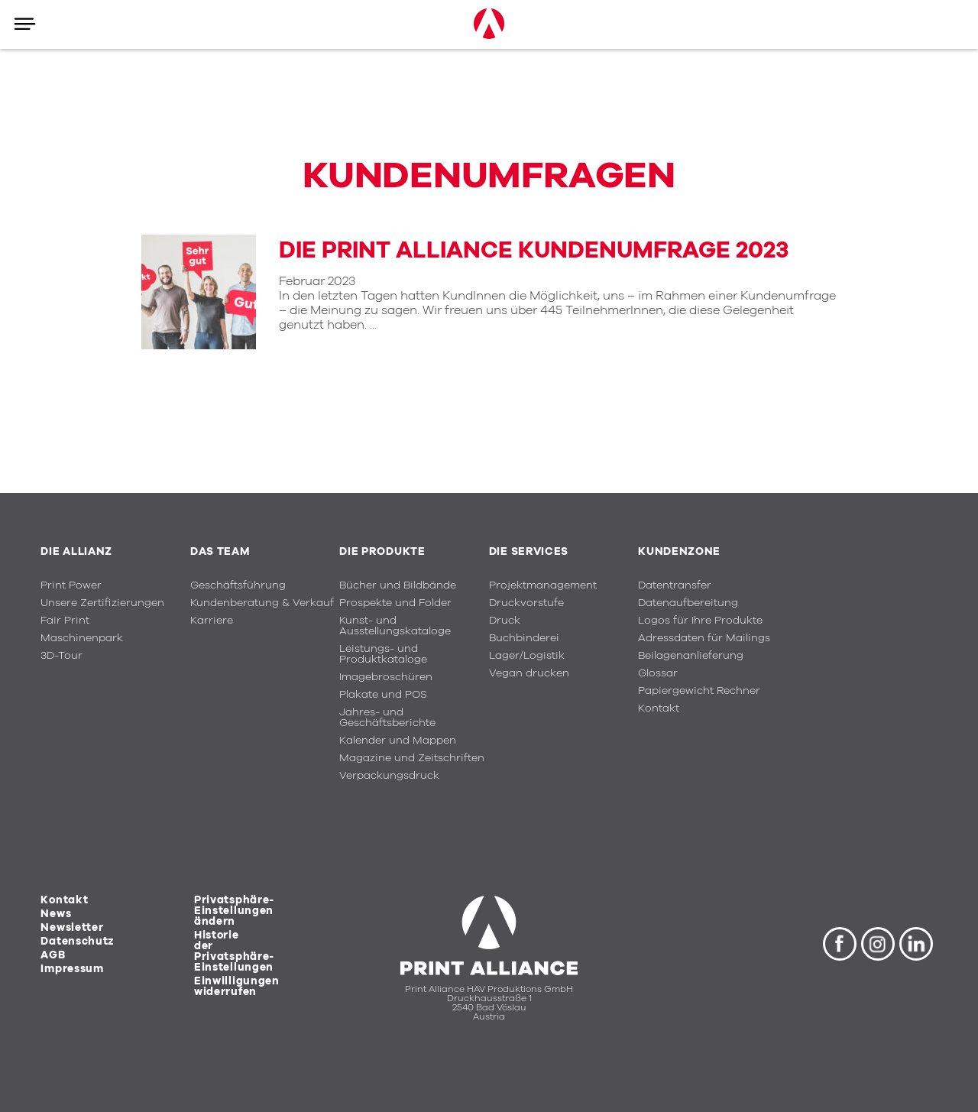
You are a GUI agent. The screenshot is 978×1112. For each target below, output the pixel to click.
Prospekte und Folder (395, 603)
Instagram (878, 944)
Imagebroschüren (385, 677)
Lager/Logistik (527, 655)
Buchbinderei (524, 638)
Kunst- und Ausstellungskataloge (395, 626)
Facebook (840, 944)
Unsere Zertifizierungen (102, 603)
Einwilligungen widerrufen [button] (237, 986)
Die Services (528, 551)
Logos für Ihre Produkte (700, 620)
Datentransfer (674, 585)
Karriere (211, 620)
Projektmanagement (543, 585)
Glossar (658, 673)
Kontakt (658, 708)
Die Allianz (76, 551)
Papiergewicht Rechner (699, 691)
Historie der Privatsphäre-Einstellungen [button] (234, 951)
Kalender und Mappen (397, 740)
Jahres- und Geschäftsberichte (387, 717)
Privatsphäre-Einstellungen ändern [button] (234, 911)
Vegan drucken (529, 673)
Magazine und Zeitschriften (411, 758)
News (55, 914)
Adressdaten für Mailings (704, 638)
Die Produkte (382, 551)
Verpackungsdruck (389, 775)
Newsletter (71, 927)
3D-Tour (61, 655)
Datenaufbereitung (688, 603)
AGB (52, 955)
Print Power (71, 585)
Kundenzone (679, 551)
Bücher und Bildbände (397, 585)
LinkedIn (916, 944)
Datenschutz (77, 941)
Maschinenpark (81, 638)
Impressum (71, 969)
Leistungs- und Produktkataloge (383, 654)
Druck (504, 620)
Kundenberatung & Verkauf (262, 603)
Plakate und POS (383, 694)
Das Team (220, 551)
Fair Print (64, 620)
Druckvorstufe (526, 603)
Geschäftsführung (238, 585)
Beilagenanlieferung (690, 655)
